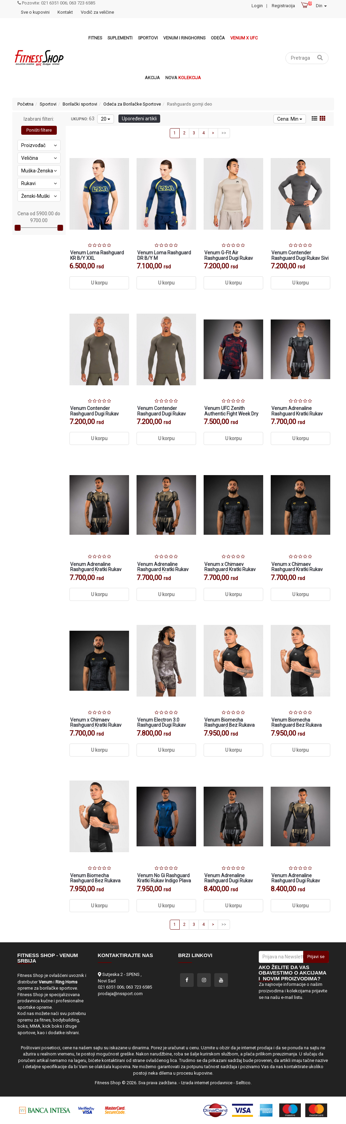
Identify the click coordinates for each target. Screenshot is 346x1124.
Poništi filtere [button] (39, 130)
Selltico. (244, 1082)
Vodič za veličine (97, 12)
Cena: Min (289, 119)
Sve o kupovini (35, 12)
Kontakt (65, 12)
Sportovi (148, 37)
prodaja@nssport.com (120, 993)
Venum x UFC (244, 37)
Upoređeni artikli (139, 118)
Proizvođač (39, 145)
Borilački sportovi (80, 104)
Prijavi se (315, 956)
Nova (183, 77)
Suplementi (119, 37)
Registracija (283, 5)
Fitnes (95, 37)
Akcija (152, 77)
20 (105, 119)
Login (257, 5)
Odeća (218, 37)
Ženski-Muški (39, 196)
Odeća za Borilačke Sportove (132, 104)
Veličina (39, 158)
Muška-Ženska (39, 170)
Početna (25, 104)
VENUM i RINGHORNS (184, 37)
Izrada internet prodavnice (206, 1082)
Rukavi (39, 183)
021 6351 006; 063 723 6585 (125, 987)
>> (223, 133)
